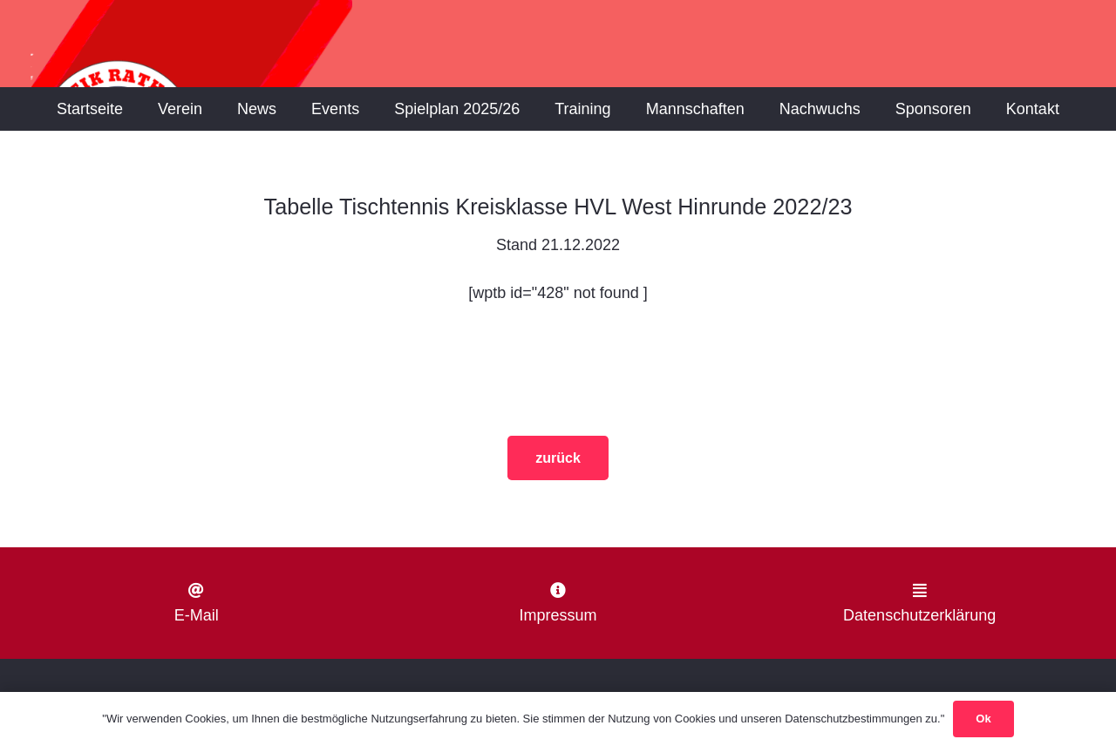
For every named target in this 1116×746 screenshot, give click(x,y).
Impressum (557, 615)
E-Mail (196, 615)
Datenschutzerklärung (919, 615)
